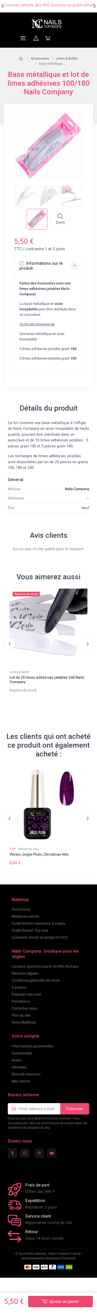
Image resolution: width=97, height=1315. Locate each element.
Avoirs (17, 1066)
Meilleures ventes (25, 922)
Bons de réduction (26, 1080)
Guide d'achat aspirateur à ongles (38, 929)
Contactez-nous (24, 1014)
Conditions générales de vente (35, 986)
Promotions (21, 915)
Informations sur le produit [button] (49, 272)
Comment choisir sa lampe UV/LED (40, 943)
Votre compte (25, 1042)
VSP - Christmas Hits (24, 855)
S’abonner (74, 1115)
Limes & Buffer (19, 678)
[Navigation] (10, 44)
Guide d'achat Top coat (30, 936)
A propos (19, 993)
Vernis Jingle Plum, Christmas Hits (39, 861)
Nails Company (77, 495)
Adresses (19, 1073)
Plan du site (21, 1021)
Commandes (22, 1059)
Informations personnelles (33, 1052)
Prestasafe (68, 1264)
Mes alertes (21, 1087)
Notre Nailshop (24, 1028)
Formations (21, 1007)
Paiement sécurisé (26, 1000)
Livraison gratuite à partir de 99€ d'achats (45, 972)
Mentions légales (25, 979)
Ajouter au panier (60, 1301)
